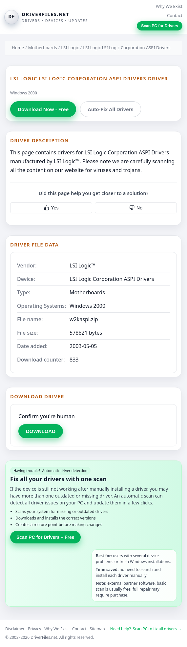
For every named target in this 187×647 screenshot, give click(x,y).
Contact (174, 15)
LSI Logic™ (82, 265)
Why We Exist (169, 6)
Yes (51, 207)
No (135, 207)
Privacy (34, 629)
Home (18, 47)
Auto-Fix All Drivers (110, 109)
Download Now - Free (43, 109)
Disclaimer (15, 629)
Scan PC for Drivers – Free (45, 537)
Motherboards (42, 47)
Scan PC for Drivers (159, 26)
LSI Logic (70, 47)
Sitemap (97, 629)
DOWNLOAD (40, 431)
